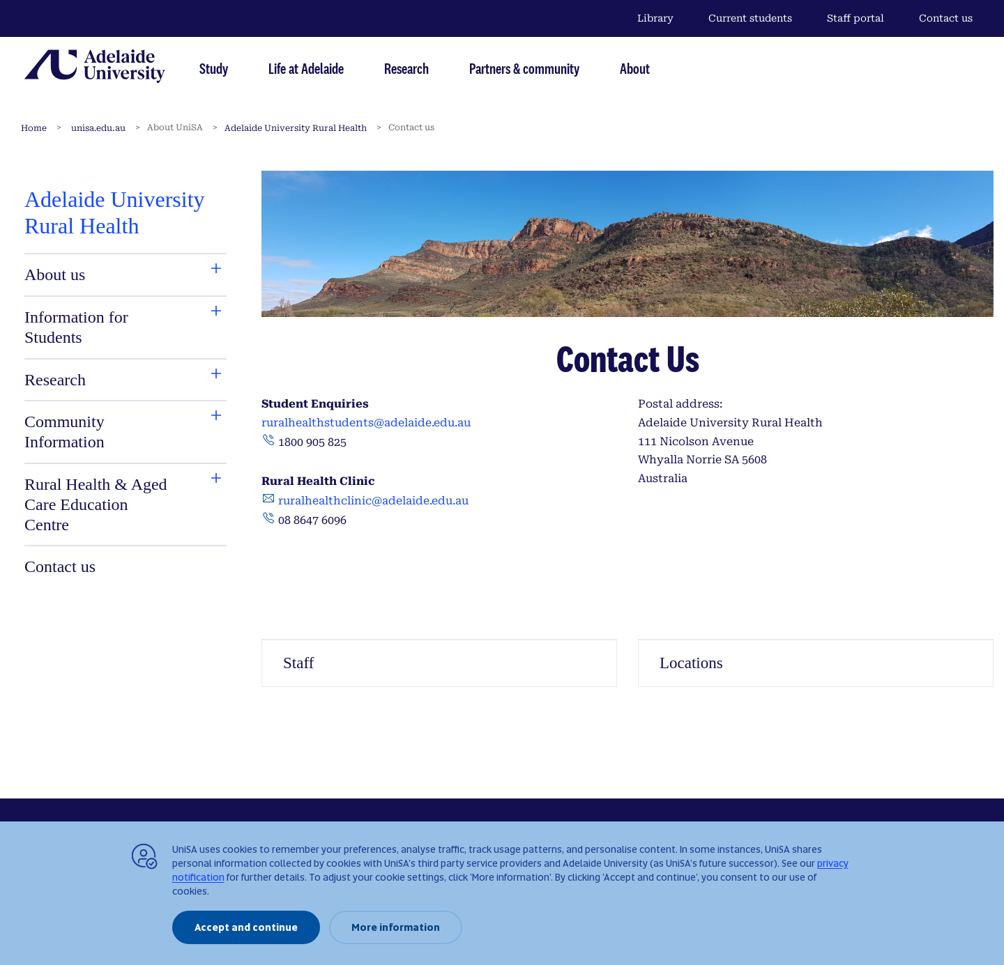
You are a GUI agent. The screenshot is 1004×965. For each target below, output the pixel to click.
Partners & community (524, 68)
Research (406, 68)
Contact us (946, 18)
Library (655, 18)
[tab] (96, 274)
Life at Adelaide (306, 68)
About (635, 68)
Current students (750, 18)
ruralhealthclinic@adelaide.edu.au (373, 500)
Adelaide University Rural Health (296, 128)
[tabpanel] (125, 383)
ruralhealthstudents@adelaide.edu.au (367, 422)
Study (213, 68)
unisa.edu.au (98, 128)
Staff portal (855, 18)
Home (34, 128)
